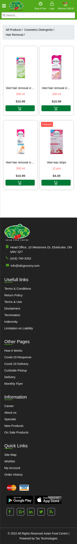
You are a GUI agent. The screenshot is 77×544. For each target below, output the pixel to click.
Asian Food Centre (56, 533)
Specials (10, 419)
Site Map (10, 454)
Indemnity (11, 321)
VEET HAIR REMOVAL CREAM (56, 88)
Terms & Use (13, 302)
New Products (13, 425)
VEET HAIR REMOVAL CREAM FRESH (20, 88)
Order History (13, 474)
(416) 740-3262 (17, 258)
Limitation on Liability (18, 328)
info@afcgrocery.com (22, 265)
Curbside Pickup (15, 370)
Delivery (9, 377)
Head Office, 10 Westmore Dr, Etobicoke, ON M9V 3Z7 (38, 249)
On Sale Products (16, 432)
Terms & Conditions (17, 288)
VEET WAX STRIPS (56, 162)
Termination (12, 315)
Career (9, 406)
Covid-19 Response (17, 357)
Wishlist (9, 461)
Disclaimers (12, 308)
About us (10, 412)
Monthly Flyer (13, 383)
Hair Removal (15, 34)
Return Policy (13, 295)
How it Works (13, 350)
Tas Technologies (46, 538)
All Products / (15, 29)
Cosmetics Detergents (39, 29)
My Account (12, 468)
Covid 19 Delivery (16, 363)
